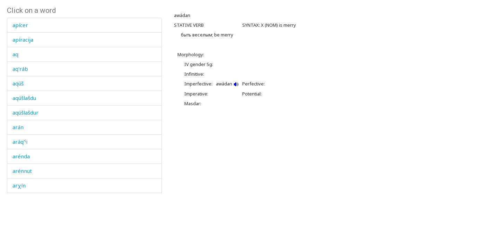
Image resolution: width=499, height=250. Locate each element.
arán (18, 127)
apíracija (22, 39)
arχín (19, 185)
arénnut (22, 170)
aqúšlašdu (24, 97)
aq (15, 54)
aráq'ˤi (19, 141)
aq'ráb (20, 68)
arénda (21, 156)
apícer (20, 25)
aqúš (18, 83)
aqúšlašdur (25, 112)
